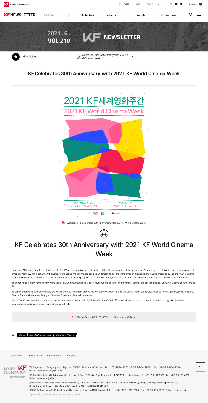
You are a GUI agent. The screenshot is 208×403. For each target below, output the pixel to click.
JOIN (137, 4)
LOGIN (125, 4)
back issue (50, 15)
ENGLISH (150, 4)
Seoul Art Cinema (65, 336)
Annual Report (53, 356)
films (22, 336)
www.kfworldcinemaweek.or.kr (41, 305)
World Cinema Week (40, 336)
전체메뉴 (198, 14)
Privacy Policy (35, 356)
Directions (71, 356)
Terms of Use (16, 356)
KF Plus (192, 4)
